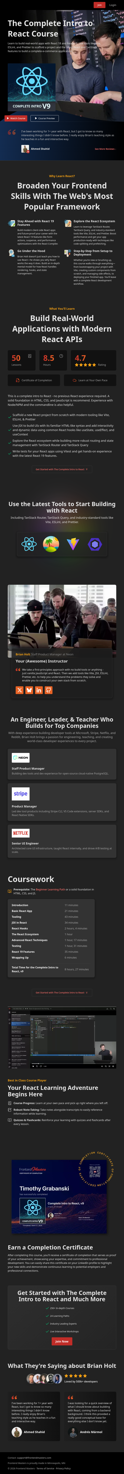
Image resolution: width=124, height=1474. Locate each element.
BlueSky (29, 691)
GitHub (48, 691)
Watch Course (16, 119)
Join (100, 4)
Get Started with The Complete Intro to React (62, 469)
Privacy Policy (63, 1468)
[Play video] (62, 66)
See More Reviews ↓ (105, 149)
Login (112, 5)
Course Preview (45, 119)
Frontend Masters (24, 5)
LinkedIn (39, 691)
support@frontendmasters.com (34, 1457)
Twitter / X (19, 691)
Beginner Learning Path (50, 890)
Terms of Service (45, 1468)
